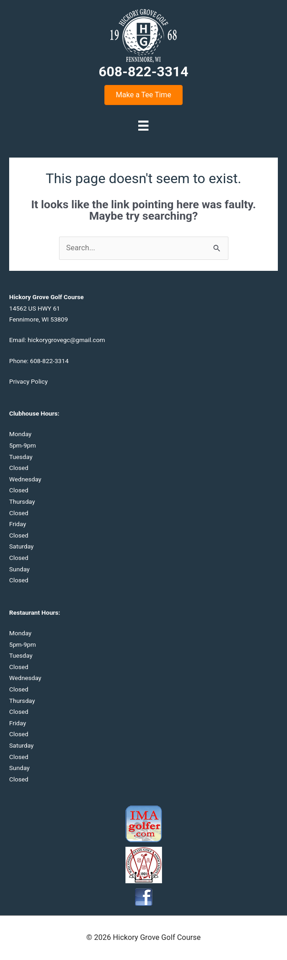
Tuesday (20, 456)
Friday (17, 523)
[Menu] (143, 125)
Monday (20, 434)
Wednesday (25, 479)
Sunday (19, 569)
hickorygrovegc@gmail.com (66, 339)
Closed (18, 467)
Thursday (22, 501)
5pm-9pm (22, 445)
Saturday (21, 546)
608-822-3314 (49, 360)
